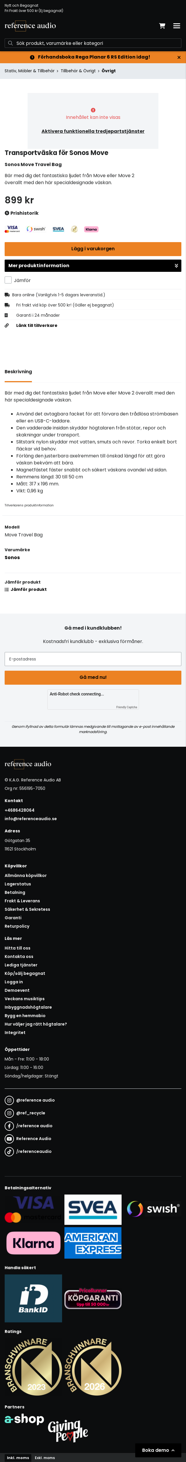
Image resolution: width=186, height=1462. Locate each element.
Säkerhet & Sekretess (27, 909)
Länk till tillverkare (36, 325)
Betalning (15, 892)
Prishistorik (22, 213)
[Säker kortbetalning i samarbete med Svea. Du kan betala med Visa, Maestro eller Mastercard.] (33, 1209)
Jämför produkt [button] (26, 589)
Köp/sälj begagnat (25, 973)
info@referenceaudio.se (31, 819)
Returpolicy (17, 926)
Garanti (13, 918)
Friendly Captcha (126, 707)
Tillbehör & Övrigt (78, 71)
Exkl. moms (45, 1457)
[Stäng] (179, 57)
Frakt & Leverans (22, 901)
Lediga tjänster (21, 965)
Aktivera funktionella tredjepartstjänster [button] (93, 131)
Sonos (12, 557)
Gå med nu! (93, 677)
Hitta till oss (17, 948)
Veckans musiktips (25, 999)
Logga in (14, 982)
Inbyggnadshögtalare (28, 1007)
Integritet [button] (15, 1032)
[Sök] (93, 43)
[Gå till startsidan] (30, 26)
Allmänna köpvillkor (26, 875)
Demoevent (17, 990)
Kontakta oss (19, 956)
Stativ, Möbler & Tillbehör (30, 71)
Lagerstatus (18, 884)
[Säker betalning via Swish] (152, 1209)
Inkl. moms (18, 1457)
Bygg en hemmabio (25, 1016)
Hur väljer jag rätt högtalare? (36, 1024)
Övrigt (109, 71)
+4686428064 (20, 810)
